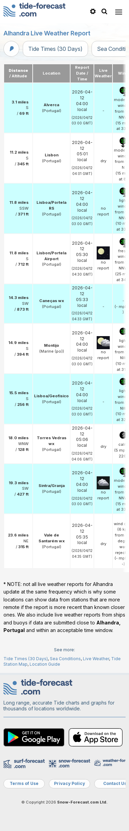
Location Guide (45, 664)
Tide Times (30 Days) (55, 48)
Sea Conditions (65, 658)
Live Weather (96, 658)
